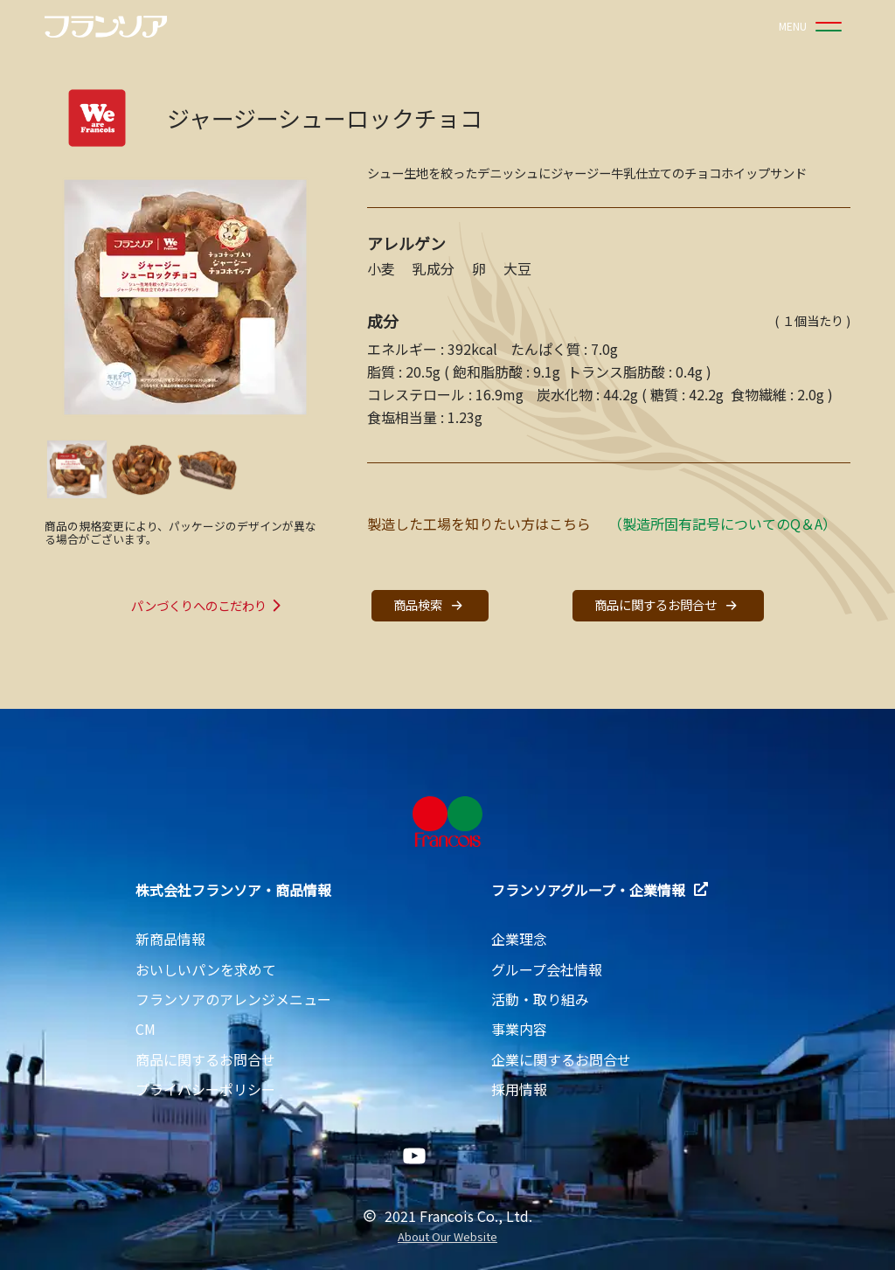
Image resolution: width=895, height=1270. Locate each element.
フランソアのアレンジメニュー (233, 999)
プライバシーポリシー (205, 1089)
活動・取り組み (540, 999)
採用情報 (519, 1089)
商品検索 (430, 605)
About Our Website (447, 1237)
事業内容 (519, 1029)
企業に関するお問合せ (561, 1059)
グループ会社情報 (546, 969)
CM (145, 1029)
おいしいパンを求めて (205, 969)
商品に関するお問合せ (667, 605)
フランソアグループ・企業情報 (599, 889)
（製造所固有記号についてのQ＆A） (722, 523)
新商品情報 (170, 939)
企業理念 (519, 939)
